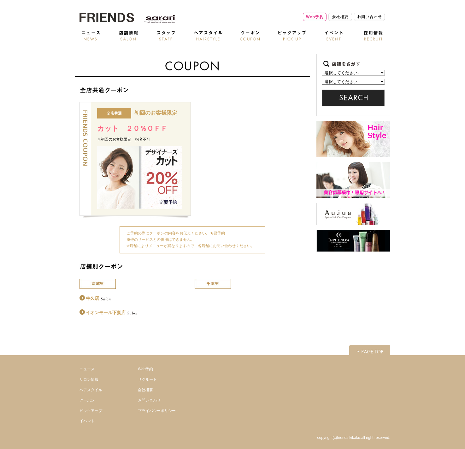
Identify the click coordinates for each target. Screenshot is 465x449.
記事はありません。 (353, 82)
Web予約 (145, 369)
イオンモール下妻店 (106, 312)
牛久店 (92, 298)
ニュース (87, 369)
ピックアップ (90, 411)
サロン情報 (88, 379)
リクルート (147, 379)
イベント (87, 421)
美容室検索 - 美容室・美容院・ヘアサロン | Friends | (106, 17)
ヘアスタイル (90, 390)
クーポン (87, 400)
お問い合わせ (149, 400)
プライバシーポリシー (157, 411)
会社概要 (145, 390)
